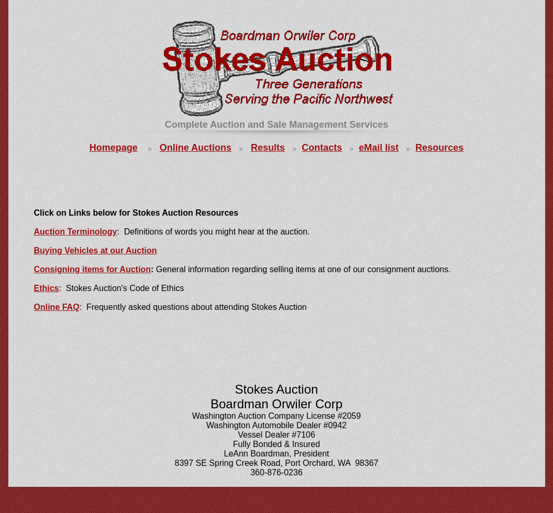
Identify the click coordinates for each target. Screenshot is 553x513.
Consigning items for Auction (92, 269)
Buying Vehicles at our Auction (95, 250)
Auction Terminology (75, 231)
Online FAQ (57, 307)
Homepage (114, 147)
